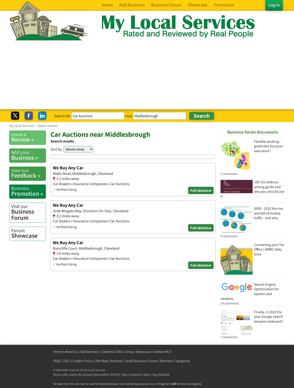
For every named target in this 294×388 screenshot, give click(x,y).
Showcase (28, 233)
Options (108, 351)
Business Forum (28, 212)
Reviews (116, 361)
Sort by (56, 149)
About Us (71, 351)
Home (57, 351)
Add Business (90, 351)
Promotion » (28, 191)
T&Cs (67, 361)
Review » (28, 137)
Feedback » (28, 173)
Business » (28, 155)
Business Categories (175, 361)
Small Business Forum (141, 361)
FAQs (57, 361)
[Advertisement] (147, 75)
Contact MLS (162, 351)
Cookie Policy (83, 361)
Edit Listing (124, 351)
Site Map (101, 361)
